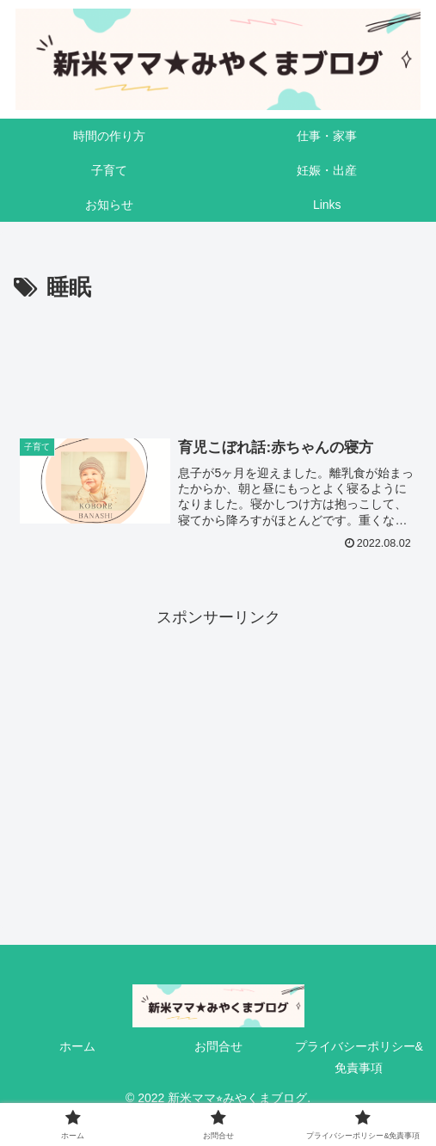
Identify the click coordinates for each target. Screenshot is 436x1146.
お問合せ (218, 1046)
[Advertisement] (218, 359)
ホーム (77, 1046)
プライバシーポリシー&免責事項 (359, 1057)
